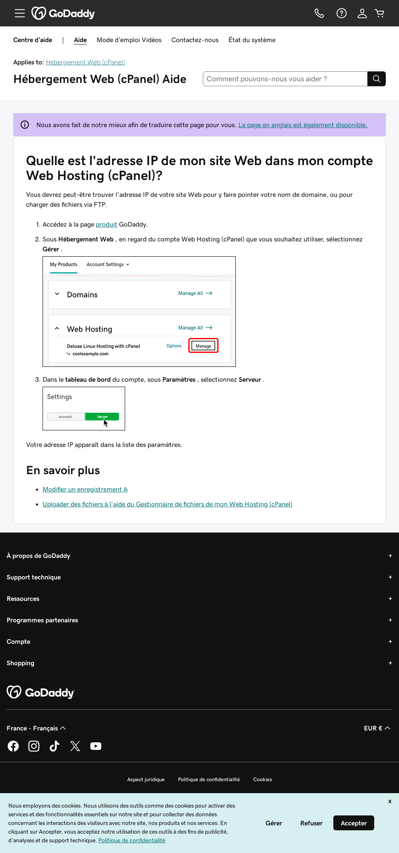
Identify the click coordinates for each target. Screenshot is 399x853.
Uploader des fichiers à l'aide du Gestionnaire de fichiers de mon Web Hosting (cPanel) (167, 504)
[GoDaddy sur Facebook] (13, 750)
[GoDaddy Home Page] (41, 692)
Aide (80, 39)
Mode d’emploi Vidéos (129, 39)
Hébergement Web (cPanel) (85, 62)
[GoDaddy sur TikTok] (54, 750)
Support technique (34, 577)
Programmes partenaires (42, 620)
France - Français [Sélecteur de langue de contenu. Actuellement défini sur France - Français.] (37, 728)
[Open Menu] (16, 13)
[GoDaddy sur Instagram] (33, 750)
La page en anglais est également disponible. (303, 124)
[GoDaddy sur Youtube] (95, 750)
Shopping (20, 662)
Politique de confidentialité (209, 779)
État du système (252, 39)
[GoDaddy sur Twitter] (75, 750)
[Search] (377, 78)
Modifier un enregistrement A (85, 489)
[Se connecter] (362, 13)
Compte (18, 641)
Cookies (262, 779)
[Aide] (340, 13)
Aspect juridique (146, 779)
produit (106, 224)
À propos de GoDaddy (38, 555)
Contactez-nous (194, 39)
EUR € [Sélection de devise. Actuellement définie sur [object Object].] (378, 728)
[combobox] (285, 79)
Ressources (23, 598)
